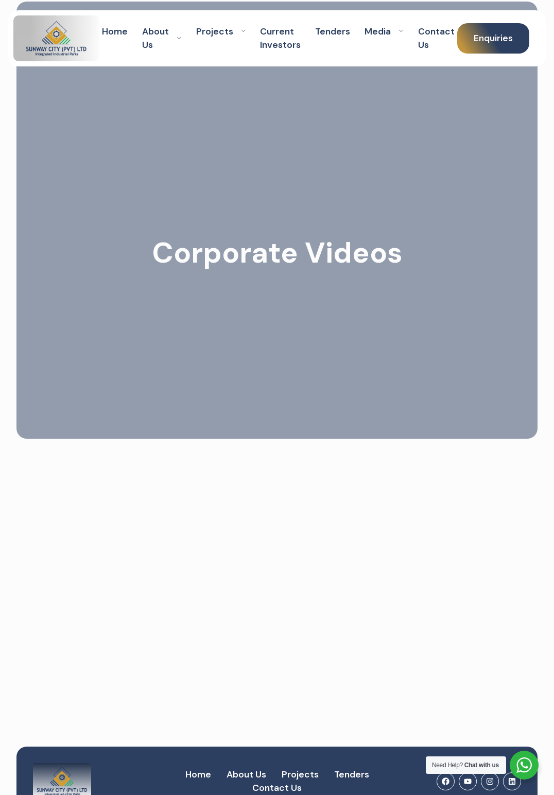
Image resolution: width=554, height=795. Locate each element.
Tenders (332, 31)
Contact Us (436, 38)
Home (115, 31)
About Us (162, 38)
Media (384, 31)
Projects (221, 31)
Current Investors (280, 38)
